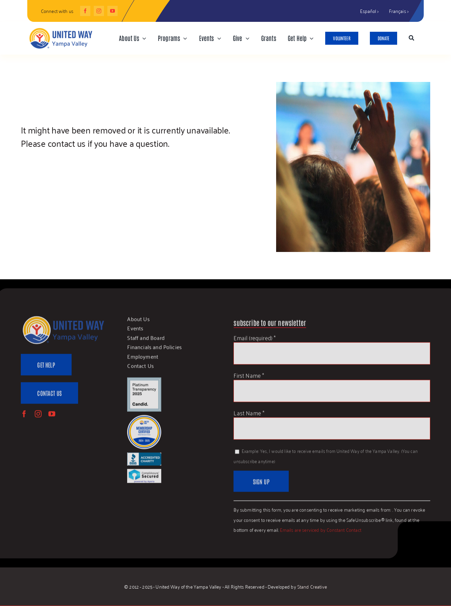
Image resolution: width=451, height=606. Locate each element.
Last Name (249, 415)
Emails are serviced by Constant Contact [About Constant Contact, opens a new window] (320, 533)
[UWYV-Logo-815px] (60, 29)
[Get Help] (46, 368)
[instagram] (99, 11)
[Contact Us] (49, 396)
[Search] (411, 38)
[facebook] (85, 11)
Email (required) (255, 340)
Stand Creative (312, 586)
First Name (249, 378)
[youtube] (112, 11)
